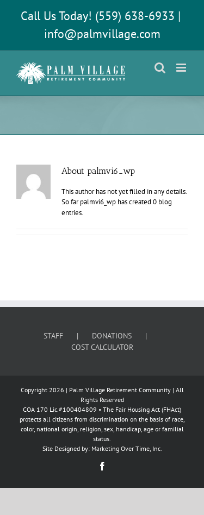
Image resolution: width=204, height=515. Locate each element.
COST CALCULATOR (102, 347)
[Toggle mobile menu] (182, 67)
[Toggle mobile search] (159, 67)
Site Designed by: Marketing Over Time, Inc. (102, 448)
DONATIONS (112, 336)
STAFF (53, 336)
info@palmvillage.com (102, 33)
